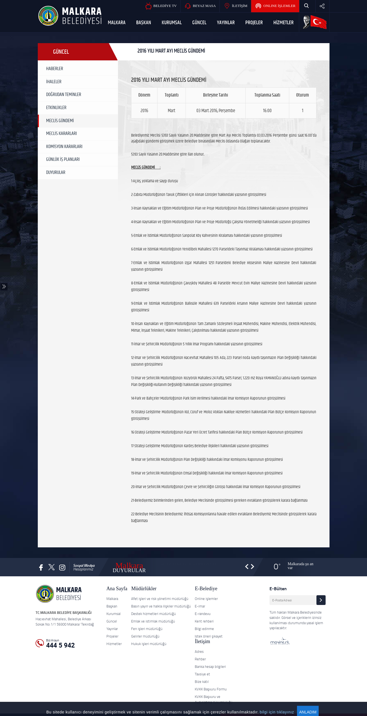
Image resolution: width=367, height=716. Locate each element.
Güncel (111, 621)
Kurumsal (113, 613)
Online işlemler (206, 598)
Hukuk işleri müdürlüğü (148, 643)
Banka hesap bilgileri (210, 666)
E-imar (200, 606)
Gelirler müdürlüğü (145, 636)
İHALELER (53, 81)
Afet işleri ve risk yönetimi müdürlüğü (159, 598)
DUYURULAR (55, 172)
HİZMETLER (283, 22)
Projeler (112, 636)
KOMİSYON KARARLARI (64, 146)
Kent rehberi (204, 621)
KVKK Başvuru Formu (211, 689)
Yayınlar (112, 628)
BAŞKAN (143, 22)
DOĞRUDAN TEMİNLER (63, 94)
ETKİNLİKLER (56, 107)
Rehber (200, 658)
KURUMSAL (172, 22)
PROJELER (254, 22)
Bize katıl (202, 681)
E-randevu (203, 613)
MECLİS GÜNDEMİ (60, 120)
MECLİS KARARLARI (61, 133)
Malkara (112, 598)
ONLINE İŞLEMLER (275, 6)
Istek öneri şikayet (209, 636)
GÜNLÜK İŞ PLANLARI (63, 159)
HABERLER (54, 68)
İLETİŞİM (235, 6)
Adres (199, 651)
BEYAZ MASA (200, 6)
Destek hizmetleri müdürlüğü (153, 613)
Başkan (111, 606)
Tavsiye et (202, 673)
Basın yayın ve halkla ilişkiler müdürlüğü (161, 606)
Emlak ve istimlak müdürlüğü (153, 621)
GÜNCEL (199, 22)
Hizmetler (114, 643)
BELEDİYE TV (161, 6)
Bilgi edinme (204, 628)
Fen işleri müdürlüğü (147, 628)
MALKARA (117, 22)
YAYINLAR (226, 22)
